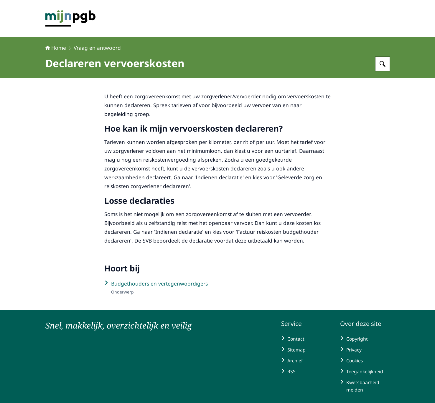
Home (55, 47)
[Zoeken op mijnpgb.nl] (382, 64)
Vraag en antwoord (97, 47)
